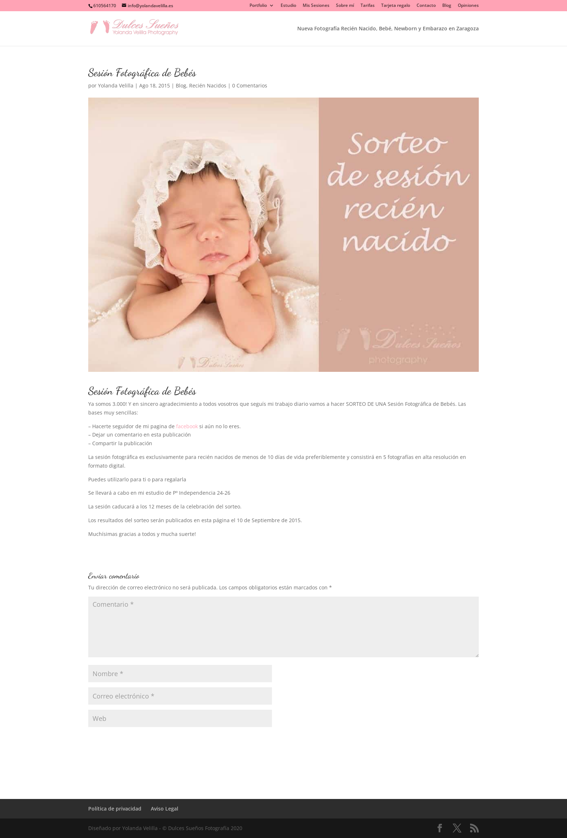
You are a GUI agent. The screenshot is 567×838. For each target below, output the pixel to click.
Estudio (288, 5)
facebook (187, 426)
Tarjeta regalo (395, 5)
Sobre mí (345, 5)
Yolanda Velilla (115, 85)
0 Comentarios (249, 85)
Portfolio (258, 5)
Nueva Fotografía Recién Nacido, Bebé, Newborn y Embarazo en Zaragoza (388, 29)
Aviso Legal (164, 808)
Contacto (426, 5)
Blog (446, 5)
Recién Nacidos (207, 85)
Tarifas (368, 5)
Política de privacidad (114, 808)
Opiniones (468, 5)
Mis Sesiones (316, 5)
